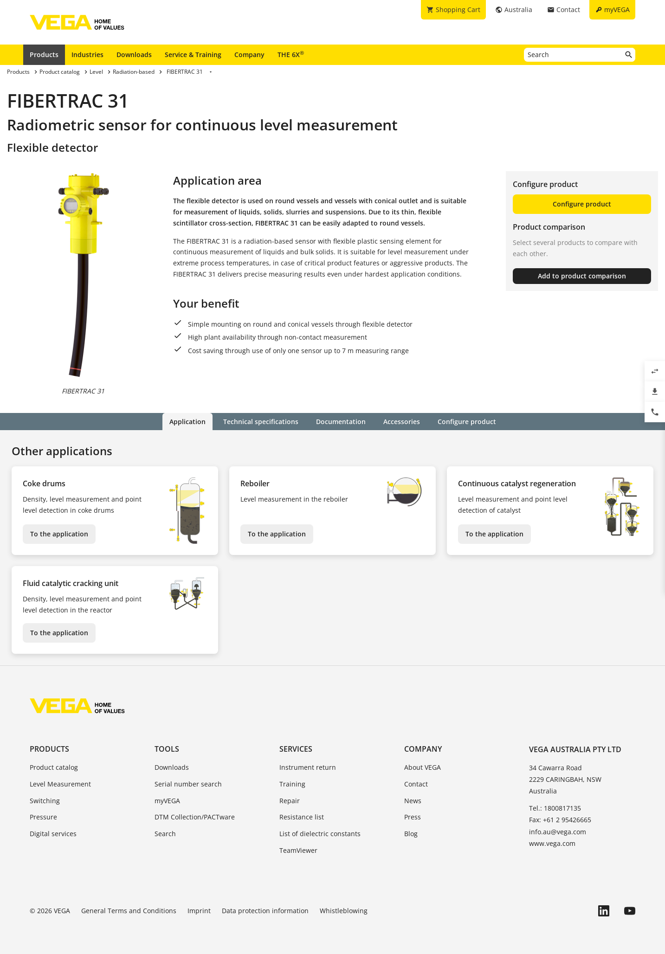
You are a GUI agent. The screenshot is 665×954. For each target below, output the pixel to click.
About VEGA (422, 767)
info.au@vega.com (557, 831)
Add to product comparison (582, 275)
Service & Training (193, 54)
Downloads (134, 54)
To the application (59, 533)
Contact (416, 784)
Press (412, 816)
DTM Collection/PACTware (195, 816)
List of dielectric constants (320, 833)
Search (165, 833)
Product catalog (54, 767)
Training (292, 784)
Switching (45, 800)
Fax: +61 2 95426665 (560, 819)
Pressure (43, 816)
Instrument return (307, 767)
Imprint (199, 910)
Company (249, 54)
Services (295, 749)
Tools (167, 749)
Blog (411, 833)
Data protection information (265, 910)
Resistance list (301, 816)
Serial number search (188, 784)
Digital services (53, 833)
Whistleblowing (344, 910)
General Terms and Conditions (128, 910)
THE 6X (291, 54)
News (412, 800)
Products (44, 54)
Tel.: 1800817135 (555, 808)
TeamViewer (298, 850)
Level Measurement (60, 784)
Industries (87, 54)
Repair (289, 800)
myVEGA (167, 800)
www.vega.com (552, 843)
